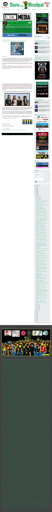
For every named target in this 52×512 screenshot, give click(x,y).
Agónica (14, 365)
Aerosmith (18, 364)
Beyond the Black (14, 376)
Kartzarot (9, 429)
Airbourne (24, 365)
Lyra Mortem (25, 439)
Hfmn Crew (7, 420)
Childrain (5, 386)
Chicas (47, 385)
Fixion (46, 409)
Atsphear (3, 372)
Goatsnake (49, 413)
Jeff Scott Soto (32, 427)
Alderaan (38, 365)
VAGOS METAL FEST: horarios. (39, 274)
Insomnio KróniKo (3, 425)
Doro (49, 397)
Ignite (42, 422)
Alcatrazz (35, 365)
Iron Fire (6, 426)
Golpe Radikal (6, 414)
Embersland (12, 402)
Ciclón (28, 386)
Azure (45, 373)
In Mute (45, 423)
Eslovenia (49, 404)
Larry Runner (22, 433)
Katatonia (20, 429)
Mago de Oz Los (39, 440)
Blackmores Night (45, 378)
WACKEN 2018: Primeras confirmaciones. (40, 286)
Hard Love (23, 417)
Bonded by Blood (19, 380)
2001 (36, 322)
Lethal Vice (6, 436)
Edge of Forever (28, 400)
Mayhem (3, 443)
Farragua (45, 407)
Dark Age (45, 390)
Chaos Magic (16, 385)
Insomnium (7, 425)
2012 (39, 360)
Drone (42, 398)
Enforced (18, 403)
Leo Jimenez (31, 435)
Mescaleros (29, 444)
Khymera (34, 429)
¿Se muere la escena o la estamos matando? (43, 105)
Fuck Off (12, 411)
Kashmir (12, 429)
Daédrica (11, 390)
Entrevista (42, 403)
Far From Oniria (41, 407)
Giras (29, 413)
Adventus (6, 364)
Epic (23, 404)
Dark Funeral (19, 391)
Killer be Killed (45, 429)
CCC (17, 384)
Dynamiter (32, 399)
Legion (9, 435)
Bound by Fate (5, 381)
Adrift (49, 363)
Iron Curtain (3, 426)
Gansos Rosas (16, 412)
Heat (41, 418)
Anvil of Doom (10, 369)
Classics (49, 386)
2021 (36, 191)
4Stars (9, 361)
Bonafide (13, 380)
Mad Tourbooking (4, 440)
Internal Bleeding (19, 425)
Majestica (4, 441)
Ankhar (23, 368)
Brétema (33, 381)
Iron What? (25, 426)
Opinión (13, 9)
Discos (29, 9)
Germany (40, 412)
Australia (23, 372)
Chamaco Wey (7, 385)
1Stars (16, 360)
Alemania (40, 365)
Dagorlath (22, 390)
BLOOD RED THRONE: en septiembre (40, 280)
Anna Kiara (32, 368)
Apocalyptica (34, 369)
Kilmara (2, 430)
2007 (36, 319)
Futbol (30, 411)
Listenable (29, 437)
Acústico (10, 363)
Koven (29, 431)
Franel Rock (19, 410)
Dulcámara (4, 399)
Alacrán (29, 365)
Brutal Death (6, 382)
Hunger (8, 422)
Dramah (29, 398)
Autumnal (39, 372)
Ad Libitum (14, 363)
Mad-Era (7, 440)
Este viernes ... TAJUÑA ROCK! (39, 207)
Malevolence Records (25, 441)
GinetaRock (22, 413)
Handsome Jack (9, 417)
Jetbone (43, 427)
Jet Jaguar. (40, 427)
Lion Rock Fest (22, 437)
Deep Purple (7, 393)
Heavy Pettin (25, 419)
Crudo (8, 389)
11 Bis (4, 360)
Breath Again (29, 381)
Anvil (7, 369)
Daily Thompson (25, 390)
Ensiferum (33, 403)
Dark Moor (27, 391)
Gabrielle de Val (33, 411)
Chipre (21, 386)
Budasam (29, 382)
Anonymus (41, 368)
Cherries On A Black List (36, 385)
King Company (9, 430)
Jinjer (45, 427)
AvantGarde (3, 373)
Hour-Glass (30, 421)
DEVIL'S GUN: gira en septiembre (39, 252)
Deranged (30, 394)
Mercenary (12, 444)
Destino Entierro (19, 395)
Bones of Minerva (29, 380)
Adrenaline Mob (32, 363)
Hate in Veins (5, 418)
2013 (42, 360)
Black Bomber (46, 376)
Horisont (17, 421)
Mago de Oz (35, 440)
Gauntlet (32, 412)
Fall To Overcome (24, 407)
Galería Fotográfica (42, 411)
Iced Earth (35, 422)
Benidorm (46, 375)
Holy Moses (8, 421)
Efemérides (34, 400)
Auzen (41, 372)
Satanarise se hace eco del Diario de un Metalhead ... (42, 220)
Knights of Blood (10, 431)
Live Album (45, 437)
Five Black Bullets (43, 409)
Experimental (23, 406)
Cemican (30, 384)
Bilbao (25, 376)
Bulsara (41, 382)
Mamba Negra (43, 441)
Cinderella (34, 386)
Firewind (28, 409)
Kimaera (5, 430)
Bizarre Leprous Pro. (41, 376)
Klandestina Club (5, 431)
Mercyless (26, 444)
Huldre (41, 421)
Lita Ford (33, 437)
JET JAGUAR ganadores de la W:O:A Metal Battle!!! (41, 289)
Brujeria (47, 381)
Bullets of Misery (38, 382)
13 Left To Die (7, 360)
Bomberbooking (4, 380)
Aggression (5, 365)
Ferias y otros (36, 408)
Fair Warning (19, 407)
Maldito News (13, 441)
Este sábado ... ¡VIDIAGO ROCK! (39, 300)
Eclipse (9, 400)
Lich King (6, 437)
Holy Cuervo (4, 421)
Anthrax (2, 369)
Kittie (43, 430)
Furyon (28, 411)
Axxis (26, 373)
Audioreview (16, 372)
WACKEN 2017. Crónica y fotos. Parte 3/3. (40, 226)
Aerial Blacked (14, 364)
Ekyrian (49, 400)
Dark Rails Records (31, 391)
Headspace (32, 418)
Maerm (24, 440)
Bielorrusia (18, 376)
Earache (44, 399)
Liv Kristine (42, 437)
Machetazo (33, 439)
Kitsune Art (41, 430)
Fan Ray (35, 407)
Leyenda (32, 436)
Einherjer (41, 400)
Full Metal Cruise (19, 411)
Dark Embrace (15, 391)
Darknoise (49, 391)
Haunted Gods (17, 418)
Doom (35, 397)
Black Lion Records (36, 377)
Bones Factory (24, 380)
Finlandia (13, 409)
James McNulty (23, 427)
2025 (36, 187)
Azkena (40, 373)
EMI (18, 402)
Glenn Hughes (40, 413)
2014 (44, 360)
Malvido (40, 441)
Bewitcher (10, 376)
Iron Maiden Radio (17, 426)
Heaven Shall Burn (48, 418)
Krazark (39, 431)
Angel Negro (31, 367)
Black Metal (48, 377)
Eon (17, 404)
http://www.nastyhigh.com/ (13, 118)
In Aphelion (35, 423)
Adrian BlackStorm (41, 363)
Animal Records (9, 368)
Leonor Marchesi (42, 435)
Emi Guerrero (21, 402)
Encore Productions (48, 402)
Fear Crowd (10, 408)
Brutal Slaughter (15, 382)
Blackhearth (38, 378)
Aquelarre (44, 369)
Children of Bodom (9, 386)
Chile (13, 386)
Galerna (46, 411)
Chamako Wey (12, 385)
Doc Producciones (8, 397)
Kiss (29, 430)
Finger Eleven (10, 409)
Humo (5, 422)
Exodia (13, 406)
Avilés (17, 373)
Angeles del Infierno (36, 367)
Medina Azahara (18, 443)
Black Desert (12, 377)
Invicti (37, 425)
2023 (36, 189)
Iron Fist (8, 426)
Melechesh (32, 443)
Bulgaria (32, 382)
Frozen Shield (5, 411)
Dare (42, 390)
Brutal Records (11, 382)
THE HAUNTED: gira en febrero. (39, 288)
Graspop (49, 414)
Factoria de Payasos (6, 407)
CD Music (20, 384)
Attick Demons (6, 372)
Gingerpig (26, 413)
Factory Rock (15, 407)
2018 (36, 194)
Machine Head (37, 439)
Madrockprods (18, 440)
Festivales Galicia (44, 408)
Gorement (15, 414)
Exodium (17, 406)
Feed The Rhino (14, 408)
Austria (26, 372)
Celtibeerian (26, 384)
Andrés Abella (20, 367)
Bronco (39, 381)
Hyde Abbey (26, 422)
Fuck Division (8, 411)
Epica (26, 404)
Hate (2, 418)
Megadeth (25, 443)
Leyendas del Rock (42, 436)
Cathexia (14, 384)
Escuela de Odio (41, 404)
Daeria (14, 390)
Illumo (46, 422)
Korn (24, 431)
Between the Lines (6, 376)
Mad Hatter (41, 439)
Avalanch (44, 372)
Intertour (23, 425)
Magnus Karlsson (30, 440)
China (19, 386)
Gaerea (36, 411)
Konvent (22, 431)
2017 (36, 195)
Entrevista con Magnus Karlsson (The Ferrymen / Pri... (42, 268)
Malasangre (9, 441)
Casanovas (3, 384)
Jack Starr (12, 427)
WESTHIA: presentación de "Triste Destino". (41, 232)
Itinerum (35, 426)
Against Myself (35, 364)
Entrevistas (24, 9)
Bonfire (36, 380)
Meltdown (48, 443)
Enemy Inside (14, 403)
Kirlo (27, 430)
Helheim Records (48, 419)
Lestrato (3, 436)
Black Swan (29, 378)
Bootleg (39, 380)
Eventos (39, 9)
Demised (8, 394)
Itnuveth (38, 426)
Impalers (15, 423)
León (35, 435)
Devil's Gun (36, 395)
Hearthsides (39, 418)
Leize (25, 435)
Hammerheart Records (4, 417)
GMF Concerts (45, 413)
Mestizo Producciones (41, 444)
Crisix (10, 388)
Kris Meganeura (48, 431)
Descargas (49, 394)
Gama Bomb (5, 412)
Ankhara (26, 368)
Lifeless (9, 437)
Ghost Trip (11, 413)
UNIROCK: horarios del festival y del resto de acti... (41, 301)
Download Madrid (5, 398)
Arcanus (47, 369)
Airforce (27, 365)
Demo (10, 394)
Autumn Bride (35, 372)
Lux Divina (7, 439)
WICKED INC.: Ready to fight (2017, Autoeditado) (41, 219)
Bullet (34, 382)
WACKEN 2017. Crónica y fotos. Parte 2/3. (40, 231)
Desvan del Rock (27, 395)
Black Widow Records (33, 378)
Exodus (19, 406)
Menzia (9, 444)
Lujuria (45, 438)
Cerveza (3, 385)
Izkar (8, 427)
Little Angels (36, 437)
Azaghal (33, 373)
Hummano (3, 422)
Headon (29, 418)
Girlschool (34, 413)
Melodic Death (36, 443)
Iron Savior (21, 426)
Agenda (4, 9)
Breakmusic (26, 381)
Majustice (6, 441)
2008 (29, 360)
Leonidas (38, 435)
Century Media (46, 384)
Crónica (24, 388)
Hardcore (34, 417)
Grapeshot (45, 414)
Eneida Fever (10, 403)
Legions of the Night (19, 435)
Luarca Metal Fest (30, 438)
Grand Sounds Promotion (39, 414)
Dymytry (29, 399)
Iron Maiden (11, 426)
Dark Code (48, 390)
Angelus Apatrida (41, 367)
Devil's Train (40, 395)
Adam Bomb (17, 363)
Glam (37, 413)
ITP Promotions (42, 426)
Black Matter (44, 377)
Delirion (47, 393)
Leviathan (25, 436)
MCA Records (6, 443)
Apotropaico (41, 369)
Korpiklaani (27, 431)
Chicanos (44, 385)
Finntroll (17, 409)
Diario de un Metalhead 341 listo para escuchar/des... (42, 267)
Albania (32, 365)
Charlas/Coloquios (20, 385)
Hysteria (32, 422)
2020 (36, 192)
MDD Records (10, 443)
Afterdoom (32, 364)
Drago (21, 398)
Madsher (21, 440)
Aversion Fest (14, 373)
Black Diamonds (21, 377)
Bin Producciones (29, 376)
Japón (27, 427)
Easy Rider (47, 399)
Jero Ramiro (36, 427)
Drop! (44, 398)
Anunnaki (5, 369)
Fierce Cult (6, 409)
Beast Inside (10, 375)
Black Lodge (40, 377)
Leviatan (22, 436)
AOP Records (14, 369)
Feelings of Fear (26, 408)
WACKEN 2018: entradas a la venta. (40, 281)
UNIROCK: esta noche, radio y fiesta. (40, 224)
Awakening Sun (23, 373)
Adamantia (21, 363)
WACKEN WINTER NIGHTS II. (39, 221)
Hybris (23, 422)
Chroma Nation (25, 386)
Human (44, 421)
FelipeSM (30, 408)
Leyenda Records (37, 436)
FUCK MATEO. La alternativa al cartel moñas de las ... (42, 290)
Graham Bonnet (28, 414)
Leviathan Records (29, 436)
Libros (3, 437)
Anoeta (38, 368)
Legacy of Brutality (38, 434)
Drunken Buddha (48, 398)
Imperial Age (18, 423)
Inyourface (44, 425)
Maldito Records (18, 441)
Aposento (38, 369)
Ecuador (14, 400)
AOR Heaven (21, 369)
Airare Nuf (21, 365)
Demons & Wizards (15, 394)
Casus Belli (11, 384)
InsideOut (41, 424)
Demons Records (19, 394)
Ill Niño (44, 422)
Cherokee (31, 385)
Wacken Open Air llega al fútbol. (39, 273)
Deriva (37, 394)
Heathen (44, 418)
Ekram (43, 400)
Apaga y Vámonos (25, 369)
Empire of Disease (27, 402)
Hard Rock (26, 417)
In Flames (42, 423)
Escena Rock (36, 404)
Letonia (13, 436)
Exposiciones (27, 406)
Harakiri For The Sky (18, 417)
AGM (7, 365)
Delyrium (5, 394)
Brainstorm (11, 381)
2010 (34, 360)
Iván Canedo (47, 426)
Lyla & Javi (18, 439)
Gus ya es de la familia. (38, 292)
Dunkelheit (11, 399)
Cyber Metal (3, 390)
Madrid (14, 440)
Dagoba (19, 390)
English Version (24, 403)
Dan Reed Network (36, 390)
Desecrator (4, 395)
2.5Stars (19, 360)
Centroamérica (41, 384)
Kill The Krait (41, 429)
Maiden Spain (43, 440)
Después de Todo (15, 395)
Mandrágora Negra (48, 441)
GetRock (5, 413)
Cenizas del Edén (34, 384)
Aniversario (20, 368)
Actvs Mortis (6, 363)
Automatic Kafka (31, 372)
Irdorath (46, 425)
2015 (47, 360)
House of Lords (33, 421)
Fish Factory (37, 409)
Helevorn (43, 419)
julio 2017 (37, 304)
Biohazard (37, 376)
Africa (25, 364)
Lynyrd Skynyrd (22, 439)
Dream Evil (32, 398)
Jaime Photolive (19, 427)
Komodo (19, 431)
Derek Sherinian (33, 394)
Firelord (22, 409)
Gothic (21, 414)
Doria (43, 397)
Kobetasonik (14, 431)
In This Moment (48, 423)
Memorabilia (3, 444)
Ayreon (30, 373)
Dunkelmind (14, 399)
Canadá (17, 383)
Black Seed (21, 378)
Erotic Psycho (29, 404)
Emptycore (36, 402)
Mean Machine (14, 443)
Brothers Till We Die (43, 381)
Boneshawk (33, 380)
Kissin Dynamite (33, 430)
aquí (12, 125)
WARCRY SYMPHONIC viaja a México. (40, 201)
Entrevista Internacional (8, 404)
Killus (48, 429)
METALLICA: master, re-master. (39, 206)
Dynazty (34, 399)
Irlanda (49, 425)
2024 (36, 188)
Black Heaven (26, 377)
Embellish (6, 402)
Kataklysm (15, 429)
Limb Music (18, 437)
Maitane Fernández (47, 440)
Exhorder (8, 406)
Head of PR (26, 418)
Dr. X (18, 398)
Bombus (7, 380)
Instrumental (11, 425)
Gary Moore (20, 412)
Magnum (27, 440)
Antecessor (48, 368)
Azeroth (38, 373)
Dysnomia (37, 399)
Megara (28, 443)
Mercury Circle (18, 444)
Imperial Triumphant (28, 423)
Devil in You (32, 395)
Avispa (20, 373)
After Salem (28, 364)
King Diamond (13, 430)
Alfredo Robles (48, 365)
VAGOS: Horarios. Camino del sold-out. (40, 293)
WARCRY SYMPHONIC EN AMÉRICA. (40, 208)
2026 (36, 186)
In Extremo (38, 423)
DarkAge (39, 391)
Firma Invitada (32, 409)
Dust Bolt (26, 399)
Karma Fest (3, 429)
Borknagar (47, 380)
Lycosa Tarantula (14, 439)
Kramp (36, 431)
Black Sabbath (16, 378)
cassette (8, 384)
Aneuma (27, 367)
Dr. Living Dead (12, 398)
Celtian (23, 384)
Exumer (40, 406)
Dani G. (40, 390)
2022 (36, 190)
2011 (36, 360)
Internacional (34, 9)
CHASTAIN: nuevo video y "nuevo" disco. (40, 266)
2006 (36, 320)
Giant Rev (14, 413)
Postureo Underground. (38, 247)
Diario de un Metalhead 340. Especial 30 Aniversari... (41, 291)
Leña (28, 435)
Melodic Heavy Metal (43, 443)
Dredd (40, 398)
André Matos (16, 367)
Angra (47, 367)
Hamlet (44, 416)
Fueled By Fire (15, 411)
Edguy (31, 400)
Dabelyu (8, 390)
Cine (37, 386)
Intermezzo (15, 425)
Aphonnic (30, 369)
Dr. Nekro (16, 398)
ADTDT (3, 364)
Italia (32, 426)
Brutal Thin (19, 382)
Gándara (12, 412)
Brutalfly (22, 382)
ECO (11, 400)
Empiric (31, 402)
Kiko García (37, 429)
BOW (8, 381)
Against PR (38, 364)
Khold (30, 429)
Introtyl (28, 425)
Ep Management (20, 404)
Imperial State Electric (22, 423)
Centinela (38, 384)
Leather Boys (21, 434)
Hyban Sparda (17, 422)
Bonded (16, 380)
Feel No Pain (18, 408)
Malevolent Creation (30, 441)
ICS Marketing (39, 422)
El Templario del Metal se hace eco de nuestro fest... (41, 214)
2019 (36, 193)
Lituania (39, 437)
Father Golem (3, 408)
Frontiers (42, 410)
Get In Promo (47, 412)
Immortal (5, 423)
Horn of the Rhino (21, 421)
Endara (2, 403)
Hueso (37, 421)
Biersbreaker (21, 376)
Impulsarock (31, 423)
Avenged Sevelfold (9, 373)
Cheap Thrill (27, 385)
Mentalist (6, 444)
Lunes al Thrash (3, 439)
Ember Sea (9, 402)
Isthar (30, 426)
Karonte (6, 429)
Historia (8, 9)
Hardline (43, 417)
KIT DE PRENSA (37, 430)
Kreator (42, 431)
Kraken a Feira (33, 431)
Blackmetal (42, 378)
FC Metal (7, 408)
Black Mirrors (4, 378)
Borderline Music (43, 380)
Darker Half (42, 391)
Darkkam (46, 391)
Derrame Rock (45, 394)
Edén (16, 400)
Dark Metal (23, 391)
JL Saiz (48, 427)
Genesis (35, 412)
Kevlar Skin (27, 429)
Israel (28, 426)
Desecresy (7, 395)
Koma (16, 431)
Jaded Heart (15, 427)
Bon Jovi (10, 380)
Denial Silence (26, 394)
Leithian (23, 435)
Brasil (19, 381)
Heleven (40, 419)
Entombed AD (38, 403)
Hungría (14, 422)
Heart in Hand (35, 418)
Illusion (49, 422)
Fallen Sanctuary (31, 407)
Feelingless (22, 408)
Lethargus (10, 436)
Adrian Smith (46, 363)
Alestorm (44, 365)
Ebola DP (6, 400)
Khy (32, 429)
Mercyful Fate (22, 444)
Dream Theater (36, 398)
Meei (22, 443)
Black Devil (16, 377)
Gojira (3, 414)
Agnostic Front (11, 365)
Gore (9, 414)
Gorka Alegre (18, 414)
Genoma (37, 412)
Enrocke (30, 403)
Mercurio (15, 444)
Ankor (29, 368)
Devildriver (43, 395)
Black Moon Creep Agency (10, 378)
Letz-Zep (15, 436)
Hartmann (46, 417)
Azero (35, 373)
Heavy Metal (11, 419)
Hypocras (30, 422)
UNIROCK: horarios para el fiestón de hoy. (40, 222)
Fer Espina (33, 408)
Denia (23, 394)
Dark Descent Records (9, 391)
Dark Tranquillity (36, 391)
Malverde (37, 441)
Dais (28, 390)
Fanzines (38, 407)
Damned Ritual (32, 390)
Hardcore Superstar (39, 417)
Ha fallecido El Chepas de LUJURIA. (42, 46)
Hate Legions (9, 418)
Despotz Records (10, 395)
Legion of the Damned (13, 435)
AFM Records (22, 364)
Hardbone (31, 417)
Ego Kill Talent (37, 400)
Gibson (16, 413)
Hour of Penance (26, 421)
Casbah (5, 384)
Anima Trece (5, 368)
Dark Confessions (4, 391)
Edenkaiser (19, 400)
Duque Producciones (20, 399)
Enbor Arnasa (39, 402)
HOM (11, 421)
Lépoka (45, 435)
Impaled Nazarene (9, 423)
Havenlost (21, 418)
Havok (23, 418)
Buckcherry (26, 382)
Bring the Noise (36, 381)
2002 (36, 321)
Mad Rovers (47, 439)
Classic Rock (45, 386)
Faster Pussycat (48, 407)
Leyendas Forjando (48, 436)
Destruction (22, 395)
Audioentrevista (11, 372)
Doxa (9, 398)
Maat (30, 439)
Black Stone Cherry (25, 378)
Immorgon (3, 423)
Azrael (43, 373)
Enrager (27, 403)
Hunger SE (11, 422)
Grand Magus (33, 414)
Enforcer (21, 403)
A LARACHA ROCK (38, 276)
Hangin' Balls (13, 417)
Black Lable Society (31, 377)
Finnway (20, 409)
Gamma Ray (9, 412)
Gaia (38, 411)
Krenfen (45, 431)
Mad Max (44, 439)
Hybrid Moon (21, 422)
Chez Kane (41, 385)
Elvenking (3, 402)
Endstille (7, 403)
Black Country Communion (8, 377)
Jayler (29, 427)
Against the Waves (43, 364)
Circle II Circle (40, 386)
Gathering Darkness (28, 412)
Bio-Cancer (34, 376)
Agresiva (17, 365)
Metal (46, 444)
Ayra (28, 373)
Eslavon (46, 404)
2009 (31, 360)
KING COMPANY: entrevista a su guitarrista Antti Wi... (42, 275)
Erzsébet (33, 404)
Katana (17, 429)
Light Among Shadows (13, 437)
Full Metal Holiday (24, 411)
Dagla (16, 390)
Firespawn (25, 409)
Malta (34, 441)
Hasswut (49, 417)
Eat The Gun (3, 400)
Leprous (49, 435)
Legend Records (5, 435)
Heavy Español (4, 419)
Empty (33, 402)
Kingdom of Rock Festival (19, 430)
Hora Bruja (14, 421)
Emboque (16, 402)
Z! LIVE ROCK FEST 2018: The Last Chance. (41, 260)
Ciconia (31, 386)
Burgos (47, 382)
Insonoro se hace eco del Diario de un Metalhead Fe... (42, 200)
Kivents (46, 430)
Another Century (44, 368)
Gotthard (25, 414)
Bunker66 (44, 382)
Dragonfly (24, 398)
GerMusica (43, 412)
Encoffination (43, 402)
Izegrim (5, 427)
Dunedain (7, 399)
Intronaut (25, 425)
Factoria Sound (10, 407)
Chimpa (16, 386)
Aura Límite (20, 372)
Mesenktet (33, 444)
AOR (17, 369)
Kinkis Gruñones (24, 430)
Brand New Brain (15, 381)
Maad (28, 439)
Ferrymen (39, 408)
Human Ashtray (48, 421)
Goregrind (11, 414)
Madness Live (10, 440)
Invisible (41, 425)
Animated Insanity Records (15, 368)
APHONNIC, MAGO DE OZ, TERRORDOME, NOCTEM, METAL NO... (41, 277)
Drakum (26, 398)
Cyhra (5, 390)
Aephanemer (10, 364)
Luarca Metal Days (23, 438)
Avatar (6, 373)
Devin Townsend (48, 395)
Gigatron (19, 413)
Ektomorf (46, 400)
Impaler (12, 423)
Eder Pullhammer (23, 400)
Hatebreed (13, 418)
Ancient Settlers (11, 367)
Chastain (24, 385)
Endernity (5, 403)
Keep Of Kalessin (24, 429)
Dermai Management (40, 394)
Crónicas (18, 9)
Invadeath (31, 425)
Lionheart (26, 437)
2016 (49, 360)
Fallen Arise (28, 407)
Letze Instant (18, 436)
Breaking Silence (22, 381)
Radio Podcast (45, 9)
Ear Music (41, 399)
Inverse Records (34, 425)
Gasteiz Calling (23, 412)
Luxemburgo (10, 439)
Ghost (8, 413)
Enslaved (35, 403)
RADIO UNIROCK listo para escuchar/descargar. (41, 218)
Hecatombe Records (33, 419)
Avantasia (48, 372)
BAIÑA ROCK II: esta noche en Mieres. (40, 225)
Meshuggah (36, 444)
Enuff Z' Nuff (14, 404)
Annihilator (35, 368)
